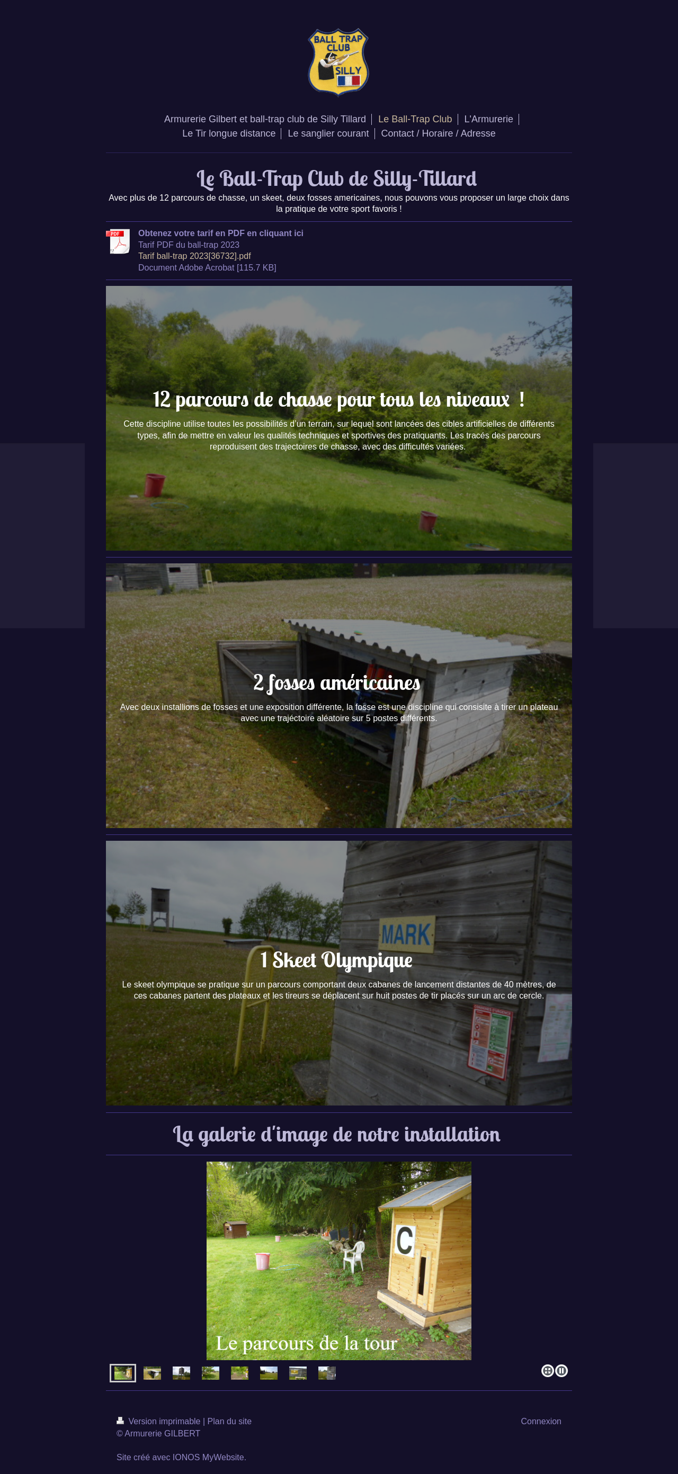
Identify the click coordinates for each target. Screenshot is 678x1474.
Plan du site (230, 1421)
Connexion (541, 1421)
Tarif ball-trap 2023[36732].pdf (194, 255)
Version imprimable (160, 1421)
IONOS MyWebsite (208, 1457)
